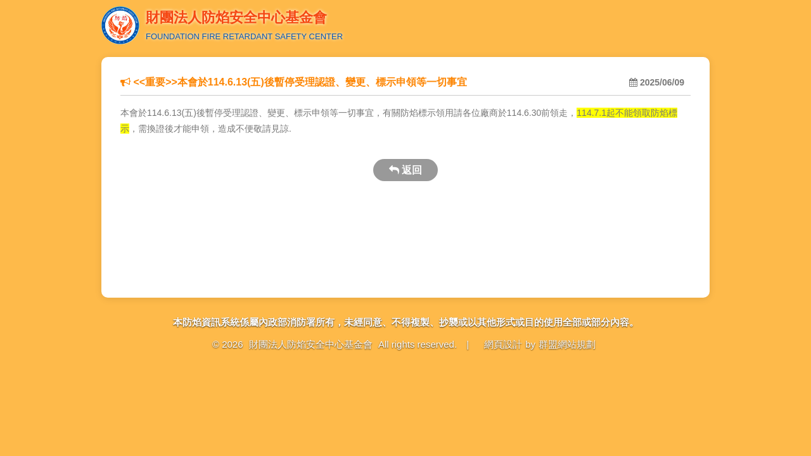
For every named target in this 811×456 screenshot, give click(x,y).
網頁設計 (503, 344)
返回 (405, 170)
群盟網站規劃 (567, 344)
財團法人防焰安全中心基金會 (311, 344)
